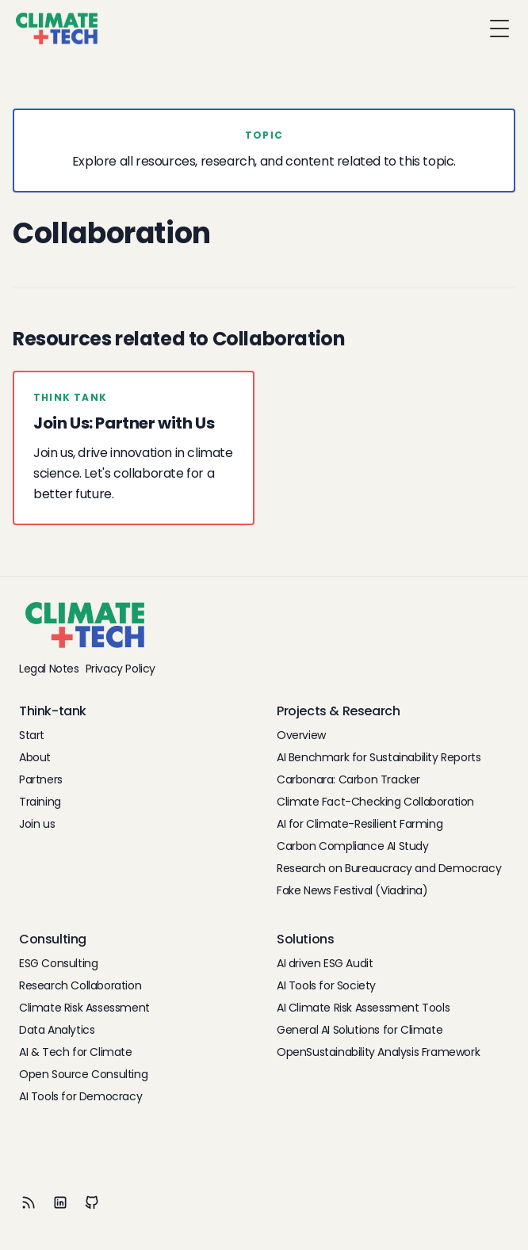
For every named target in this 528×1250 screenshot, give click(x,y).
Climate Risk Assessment (84, 1008)
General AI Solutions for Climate (359, 1030)
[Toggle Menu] (499, 29)
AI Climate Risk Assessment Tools (363, 1008)
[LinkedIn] (60, 1202)
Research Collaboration (80, 985)
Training (40, 802)
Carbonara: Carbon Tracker (348, 779)
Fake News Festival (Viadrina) (352, 890)
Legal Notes (49, 668)
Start (31, 735)
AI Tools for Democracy (80, 1096)
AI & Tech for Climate (75, 1052)
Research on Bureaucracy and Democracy (389, 868)
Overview (301, 735)
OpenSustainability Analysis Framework (378, 1052)
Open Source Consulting (83, 1074)
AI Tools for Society (326, 985)
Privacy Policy (120, 668)
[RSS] (28, 1202)
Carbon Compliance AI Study (353, 846)
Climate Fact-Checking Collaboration (375, 802)
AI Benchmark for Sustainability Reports (378, 757)
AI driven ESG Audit (325, 963)
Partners (41, 779)
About (35, 757)
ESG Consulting (58, 963)
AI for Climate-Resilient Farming (359, 824)
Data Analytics (56, 1030)
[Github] (92, 1202)
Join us (37, 824)
